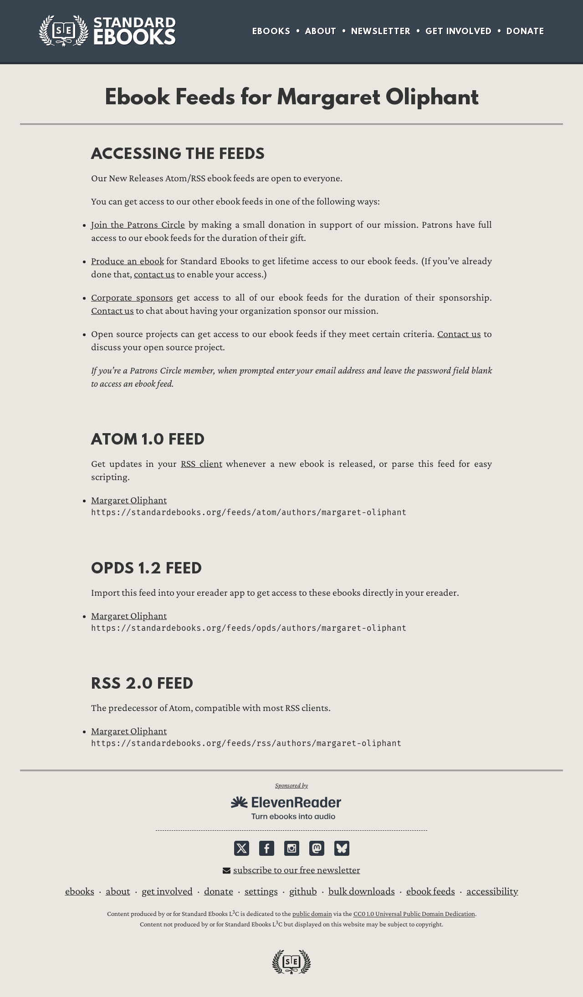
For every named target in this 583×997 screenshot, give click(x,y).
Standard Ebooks (107, 31)
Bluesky (341, 848)
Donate (525, 31)
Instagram (291, 848)
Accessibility (492, 891)
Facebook (266, 848)
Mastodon (316, 848)
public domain (312, 914)
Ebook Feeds (430, 891)
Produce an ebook (127, 261)
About (321, 31)
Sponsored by (291, 785)
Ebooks (271, 31)
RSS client (201, 464)
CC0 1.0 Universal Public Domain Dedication (414, 914)
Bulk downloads (361, 891)
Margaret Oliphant (129, 500)
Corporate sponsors (132, 297)
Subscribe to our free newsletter (296, 870)
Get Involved (458, 31)
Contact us (112, 311)
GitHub (303, 891)
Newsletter (381, 31)
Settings (261, 891)
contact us (154, 274)
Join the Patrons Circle (138, 225)
